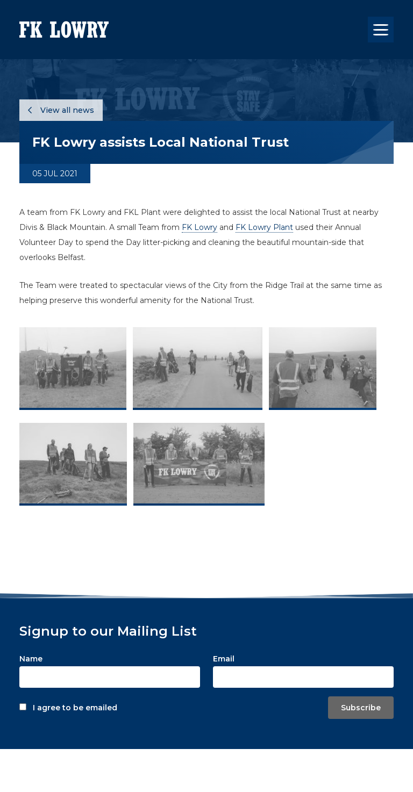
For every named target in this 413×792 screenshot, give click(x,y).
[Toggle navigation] (381, 29)
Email (223, 659)
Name (30, 659)
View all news (61, 110)
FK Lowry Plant (264, 227)
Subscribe (361, 707)
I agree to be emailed (75, 707)
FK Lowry (199, 227)
